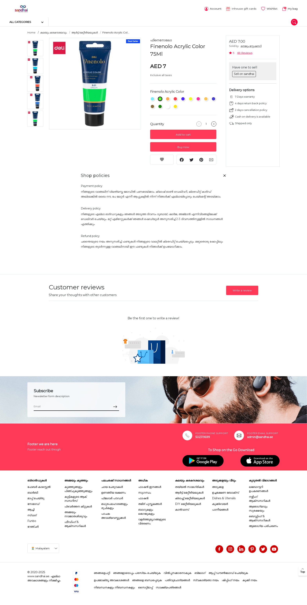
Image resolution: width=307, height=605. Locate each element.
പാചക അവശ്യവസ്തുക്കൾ (113, 515)
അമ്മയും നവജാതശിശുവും (75, 514)
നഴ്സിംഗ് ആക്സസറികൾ (259, 498)
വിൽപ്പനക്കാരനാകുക (177, 572)
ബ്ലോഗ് (199, 572)
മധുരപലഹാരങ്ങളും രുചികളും (114, 505)
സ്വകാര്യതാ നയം (206, 580)
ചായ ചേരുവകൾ (112, 486)
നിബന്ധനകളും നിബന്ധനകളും (114, 587)
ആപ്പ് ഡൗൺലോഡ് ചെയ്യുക (228, 572)
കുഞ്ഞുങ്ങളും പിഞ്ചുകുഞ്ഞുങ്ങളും (78, 488)
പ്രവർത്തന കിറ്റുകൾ (78, 506)
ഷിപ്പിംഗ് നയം (230, 580)
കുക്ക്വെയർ (220, 503)
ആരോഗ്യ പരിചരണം (263, 525)
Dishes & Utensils (224, 498)
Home (31, 32)
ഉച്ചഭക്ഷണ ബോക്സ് (225, 492)
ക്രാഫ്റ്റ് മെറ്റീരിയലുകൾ (190, 498)
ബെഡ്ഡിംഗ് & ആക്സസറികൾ (259, 518)
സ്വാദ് (31, 515)
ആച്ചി (30, 509)
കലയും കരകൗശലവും (53, 32)
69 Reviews (244, 52)
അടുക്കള (218, 486)
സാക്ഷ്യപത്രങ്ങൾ (168, 587)
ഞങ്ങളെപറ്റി (102, 572)
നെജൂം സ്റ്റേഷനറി (251, 45)
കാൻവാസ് (182, 509)
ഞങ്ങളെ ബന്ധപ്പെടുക (147, 580)
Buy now (183, 146)
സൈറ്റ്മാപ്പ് (145, 587)
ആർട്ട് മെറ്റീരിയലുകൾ (84, 32)
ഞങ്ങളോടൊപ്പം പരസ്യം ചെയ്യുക (137, 572)
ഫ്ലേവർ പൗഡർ (112, 498)
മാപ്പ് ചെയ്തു (35, 498)
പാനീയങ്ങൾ (220, 509)
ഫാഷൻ (143, 498)
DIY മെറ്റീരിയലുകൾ (188, 503)
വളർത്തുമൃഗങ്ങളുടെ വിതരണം (152, 521)
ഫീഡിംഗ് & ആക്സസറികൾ (75, 523)
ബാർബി (32, 492)
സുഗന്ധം (144, 492)
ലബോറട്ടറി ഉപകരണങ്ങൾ (258, 488)
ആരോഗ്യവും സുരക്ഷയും (258, 508)
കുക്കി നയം (249, 580)
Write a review (242, 290)
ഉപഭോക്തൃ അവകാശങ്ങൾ (111, 580)
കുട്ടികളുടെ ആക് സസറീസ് (75, 498)
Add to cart (183, 134)
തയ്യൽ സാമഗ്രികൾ (189, 486)
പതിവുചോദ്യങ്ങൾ (177, 580)
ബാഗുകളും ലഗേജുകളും (146, 511)
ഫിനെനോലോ (161, 40)
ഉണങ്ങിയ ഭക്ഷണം (113, 492)
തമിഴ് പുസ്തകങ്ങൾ (150, 503)
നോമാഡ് (33, 503)
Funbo (31, 520)
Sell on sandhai (244, 73)
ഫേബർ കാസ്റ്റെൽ (39, 486)
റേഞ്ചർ (33, 526)
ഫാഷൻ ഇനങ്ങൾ (149, 486)
